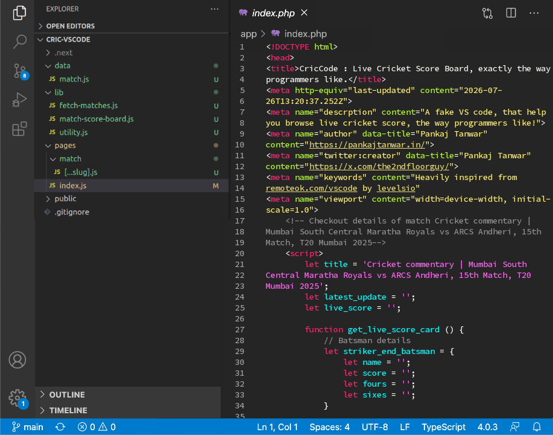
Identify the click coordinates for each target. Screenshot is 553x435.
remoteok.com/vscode (311, 187)
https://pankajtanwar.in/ (367, 144)
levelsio (396, 187)
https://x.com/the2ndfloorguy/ (379, 166)
